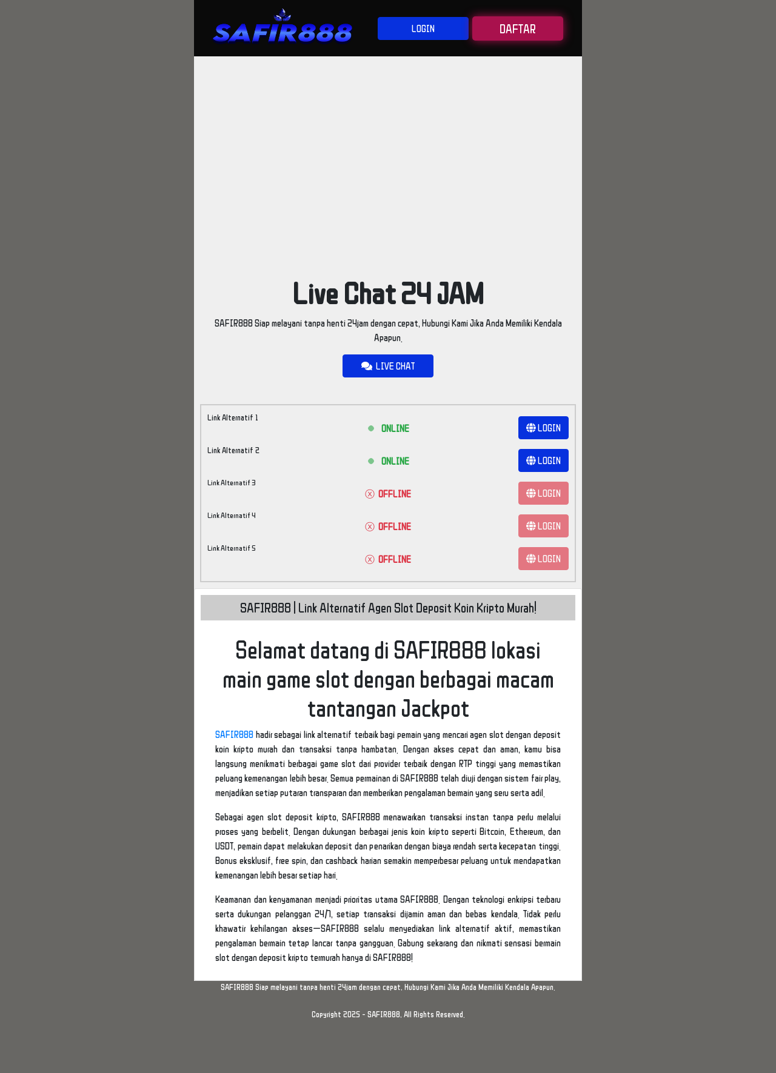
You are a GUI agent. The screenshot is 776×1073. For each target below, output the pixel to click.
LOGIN (423, 28)
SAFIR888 (234, 734)
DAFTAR (518, 28)
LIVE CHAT (388, 366)
